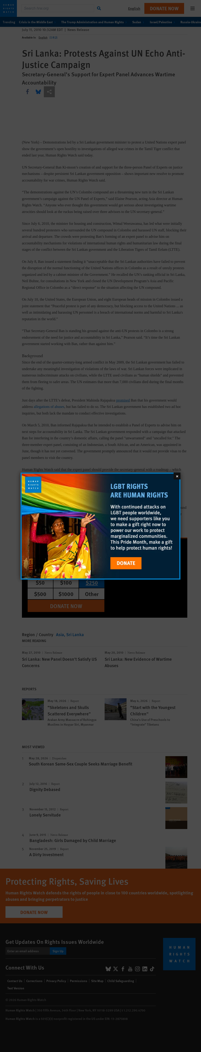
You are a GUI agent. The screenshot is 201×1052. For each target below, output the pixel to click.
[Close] (177, 475)
